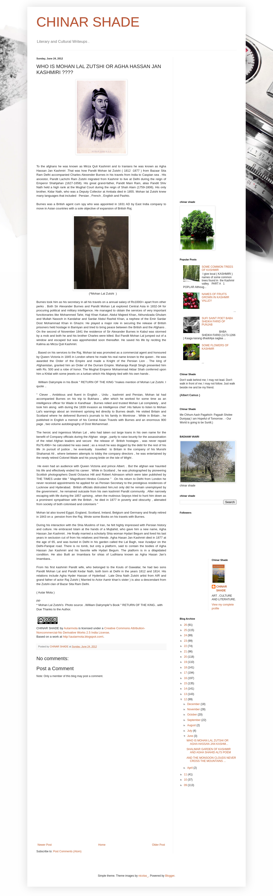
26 (186, 624)
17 (186, 672)
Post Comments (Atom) (67, 851)
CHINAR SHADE (87, 22)
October (192, 714)
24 (186, 635)
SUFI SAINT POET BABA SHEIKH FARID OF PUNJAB (217, 321)
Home (102, 844)
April (190, 767)
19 (186, 662)
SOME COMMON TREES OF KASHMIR (217, 268)
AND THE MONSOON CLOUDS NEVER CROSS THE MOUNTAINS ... (211, 759)
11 (186, 774)
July (190, 730)
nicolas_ (144, 875)
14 (186, 688)
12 (186, 699)
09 (186, 785)
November (194, 709)
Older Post (158, 844)
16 (186, 678)
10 (186, 779)
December (194, 704)
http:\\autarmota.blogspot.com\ (83, 636)
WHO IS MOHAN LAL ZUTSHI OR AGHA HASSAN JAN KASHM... (207, 742)
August (192, 725)
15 (186, 683)
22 (186, 646)
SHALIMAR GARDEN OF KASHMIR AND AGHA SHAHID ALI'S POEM (209, 751)
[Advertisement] (101, 809)
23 (186, 640)
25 (186, 630)
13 (186, 694)
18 (186, 667)
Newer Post (45, 844)
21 (186, 651)
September (194, 720)
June (190, 736)
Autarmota (71, 628)
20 (186, 656)
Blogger (169, 875)
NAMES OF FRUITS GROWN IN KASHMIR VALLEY (215, 297)
